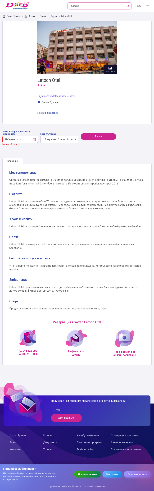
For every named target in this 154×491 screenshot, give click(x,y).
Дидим (54, 16)
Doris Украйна (85, 441)
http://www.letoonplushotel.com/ (58, 96)
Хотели (30, 16)
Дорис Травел (11, 16)
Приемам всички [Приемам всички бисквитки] (87, 474)
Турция (43, 16)
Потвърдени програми (124, 427)
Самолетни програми (89, 434)
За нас (13, 434)
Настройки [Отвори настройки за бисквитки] (112, 474)
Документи (50, 434)
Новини (47, 427)
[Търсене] (128, 6)
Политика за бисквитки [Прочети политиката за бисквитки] (95, 486)
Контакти (15, 441)
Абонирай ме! (124, 409)
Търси (98, 136)
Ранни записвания (122, 434)
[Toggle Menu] (147, 6)
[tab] (13, 161)
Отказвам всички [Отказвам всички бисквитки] (137, 474)
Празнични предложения (126, 441)
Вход (139, 6)
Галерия (77, 47)
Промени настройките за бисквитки (65, 486)
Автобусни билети (88, 427)
